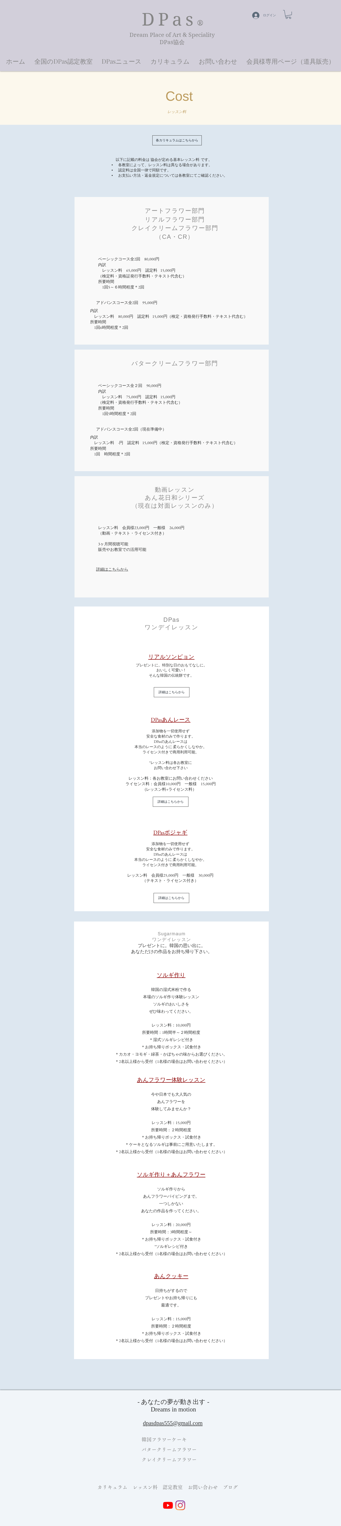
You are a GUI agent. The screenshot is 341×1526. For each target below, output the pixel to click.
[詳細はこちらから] (171, 692)
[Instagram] (180, 1505)
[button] (16, 59)
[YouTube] (168, 1505)
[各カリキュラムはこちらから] (177, 140)
